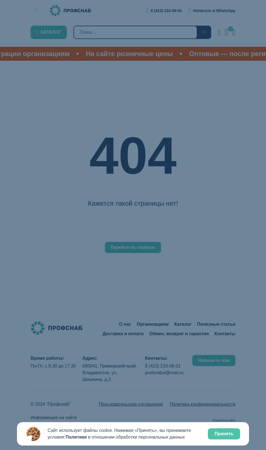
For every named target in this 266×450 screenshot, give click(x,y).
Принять (224, 433)
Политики (76, 437)
